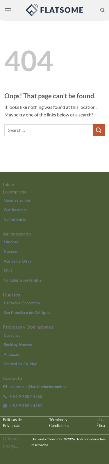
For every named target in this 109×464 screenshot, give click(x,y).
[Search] (102, 10)
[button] (7, 10)
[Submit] (99, 130)
